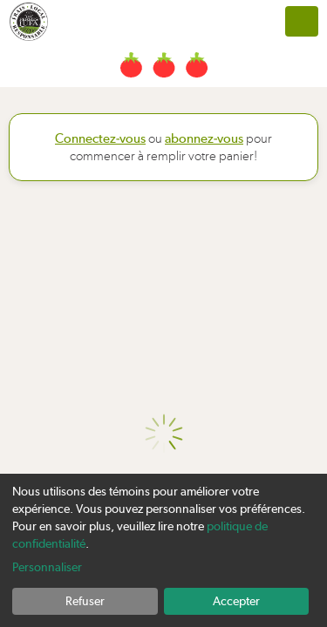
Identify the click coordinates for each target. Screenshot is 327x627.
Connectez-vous (100, 138)
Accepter (236, 601)
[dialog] (163, 550)
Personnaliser (47, 567)
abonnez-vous (204, 138)
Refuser (85, 601)
